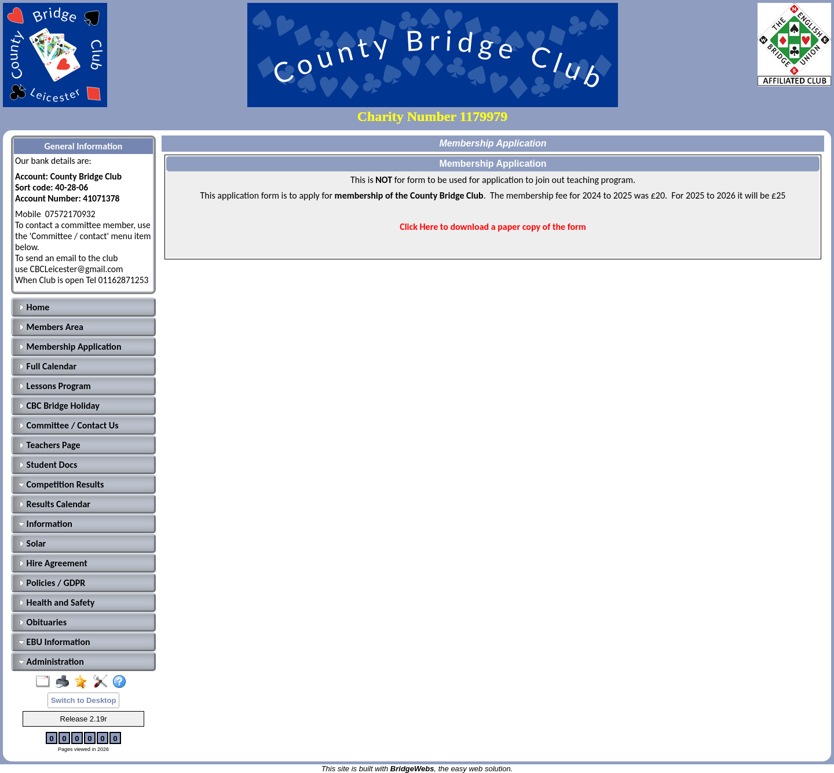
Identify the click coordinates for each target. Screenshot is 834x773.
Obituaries (43, 622)
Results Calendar (54, 504)
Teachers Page (50, 444)
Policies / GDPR (52, 582)
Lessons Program (55, 385)
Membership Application (70, 346)
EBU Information (54, 641)
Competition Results (61, 484)
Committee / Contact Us (69, 425)
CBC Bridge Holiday (59, 405)
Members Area (51, 326)
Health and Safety (56, 602)
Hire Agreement (53, 563)
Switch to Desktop (83, 700)
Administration (51, 661)
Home (34, 307)
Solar (32, 543)
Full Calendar (47, 366)
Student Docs (48, 464)
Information (45, 523)
